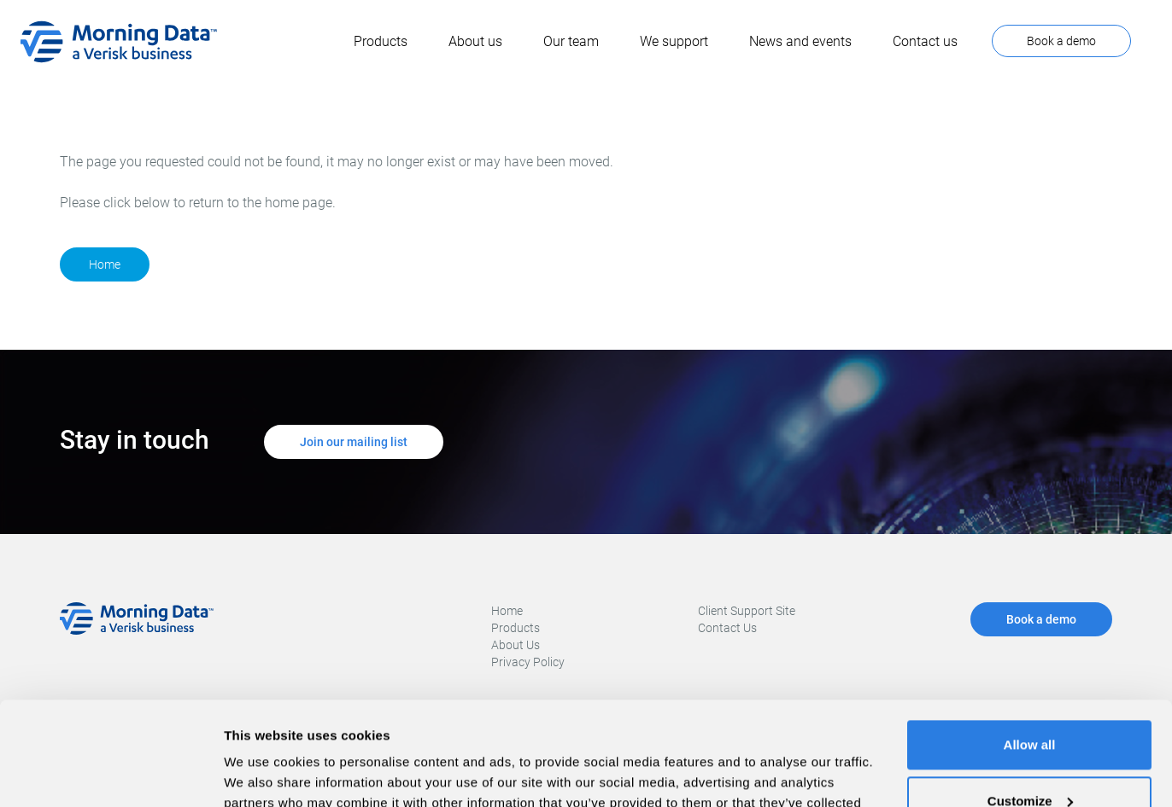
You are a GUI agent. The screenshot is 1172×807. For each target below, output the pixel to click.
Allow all (1030, 648)
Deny (1030, 759)
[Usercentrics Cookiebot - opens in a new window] (110, 774)
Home (104, 264)
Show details (263, 773)
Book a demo (1061, 41)
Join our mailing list (353, 442)
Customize (1030, 703)
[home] (119, 42)
